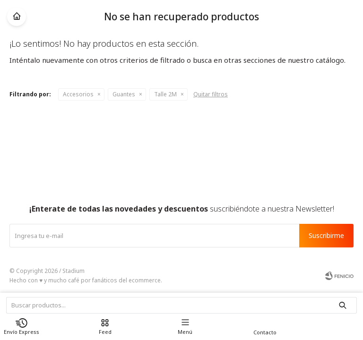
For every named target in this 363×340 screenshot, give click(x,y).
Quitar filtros (210, 94)
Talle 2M (165, 94)
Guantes (123, 94)
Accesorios (78, 94)
